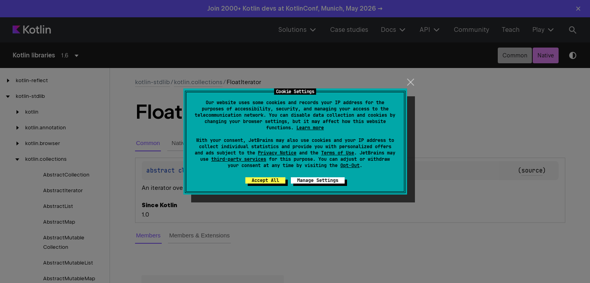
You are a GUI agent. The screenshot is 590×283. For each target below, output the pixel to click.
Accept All (265, 180)
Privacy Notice (277, 153)
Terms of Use (337, 153)
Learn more (310, 128)
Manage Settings (317, 180)
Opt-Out (350, 165)
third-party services (238, 159)
